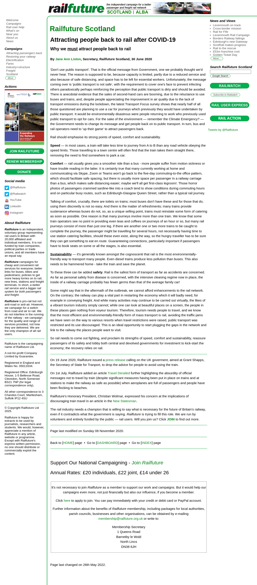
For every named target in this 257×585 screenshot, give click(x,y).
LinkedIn (15, 206)
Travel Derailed (119, 373)
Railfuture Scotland (82, 29)
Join (147, 462)
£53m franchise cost (226, 51)
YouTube (15, 200)
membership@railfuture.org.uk (120, 518)
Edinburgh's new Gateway (230, 41)
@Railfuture (17, 187)
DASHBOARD (107, 443)
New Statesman (124, 401)
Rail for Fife (220, 31)
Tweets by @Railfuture (223, 129)
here (67, 500)
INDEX (147, 443)
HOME (68, 443)
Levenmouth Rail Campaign (231, 35)
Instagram (16, 212)
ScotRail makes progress (229, 45)
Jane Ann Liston (68, 59)
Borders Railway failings (229, 38)
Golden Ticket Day (225, 54)
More (10, 78)
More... (217, 58)
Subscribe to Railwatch (225, 94)
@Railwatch (17, 193)
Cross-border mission (227, 28)
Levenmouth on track (227, 25)
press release (115, 360)
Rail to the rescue (224, 48)
